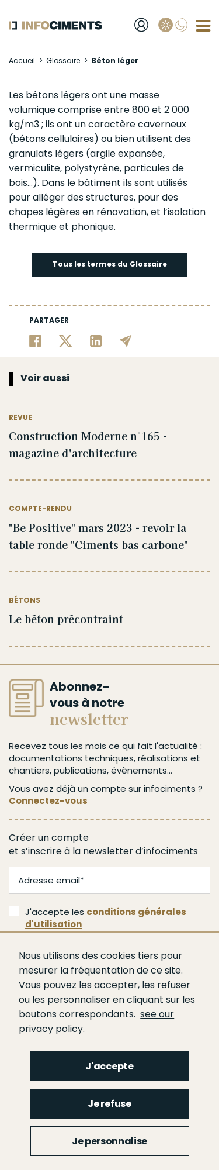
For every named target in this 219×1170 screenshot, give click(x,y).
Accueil (22, 60)
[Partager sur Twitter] (65, 340)
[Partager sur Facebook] (35, 340)
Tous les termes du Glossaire (110, 264)
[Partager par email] (126, 340)
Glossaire (63, 60)
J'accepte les (97, 918)
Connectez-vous (48, 801)
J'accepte (109, 1066)
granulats (31, 153)
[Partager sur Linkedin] (96, 340)
